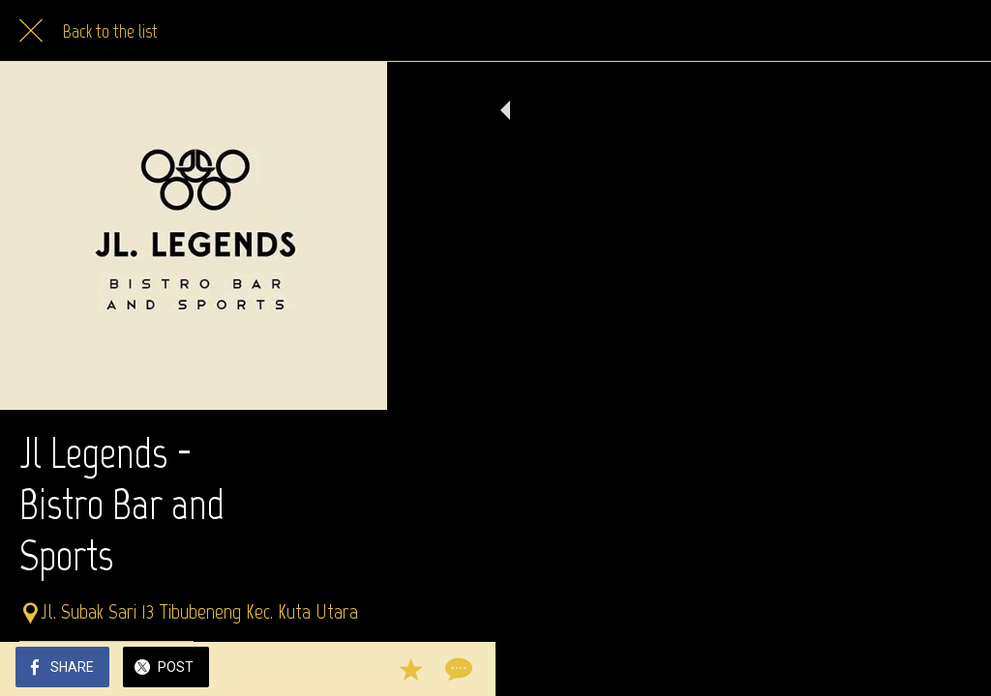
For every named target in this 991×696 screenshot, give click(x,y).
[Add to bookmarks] (906, 669)
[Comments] (952, 669)
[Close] (31, 31)
